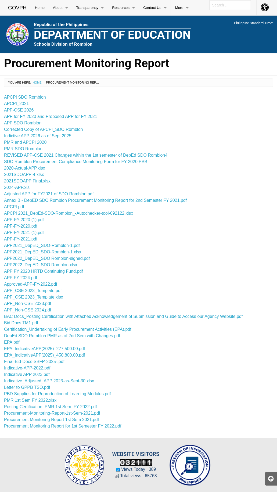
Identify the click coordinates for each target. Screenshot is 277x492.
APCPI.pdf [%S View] (14, 206)
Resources (120, 8)
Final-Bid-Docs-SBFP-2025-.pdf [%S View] (34, 361)
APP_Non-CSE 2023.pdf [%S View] (27, 303)
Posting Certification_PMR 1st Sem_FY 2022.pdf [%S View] (50, 406)
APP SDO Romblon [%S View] (22, 123)
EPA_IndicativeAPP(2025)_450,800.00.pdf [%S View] (44, 355)
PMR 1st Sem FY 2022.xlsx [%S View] (30, 400)
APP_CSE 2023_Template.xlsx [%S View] (33, 297)
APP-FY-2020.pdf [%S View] (20, 226)
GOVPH (17, 7)
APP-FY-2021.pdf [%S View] (20, 239)
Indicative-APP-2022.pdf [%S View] (27, 368)
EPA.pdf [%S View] (12, 342)
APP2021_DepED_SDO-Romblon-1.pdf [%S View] (42, 245)
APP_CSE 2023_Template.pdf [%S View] (33, 290)
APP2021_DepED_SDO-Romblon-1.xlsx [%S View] (42, 252)
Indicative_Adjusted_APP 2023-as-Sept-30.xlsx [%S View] (49, 381)
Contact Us (152, 8)
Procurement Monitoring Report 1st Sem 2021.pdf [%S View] (51, 419)
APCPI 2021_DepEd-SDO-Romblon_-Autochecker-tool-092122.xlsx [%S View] (68, 213)
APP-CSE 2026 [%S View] (19, 110)
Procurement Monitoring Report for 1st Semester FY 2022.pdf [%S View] (62, 426)
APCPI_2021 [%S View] (16, 103)
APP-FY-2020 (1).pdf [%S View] (24, 219)
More (179, 8)
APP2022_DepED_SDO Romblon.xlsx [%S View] (40, 265)
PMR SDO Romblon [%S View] (23, 148)
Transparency (87, 8)
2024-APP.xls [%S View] (17, 187)
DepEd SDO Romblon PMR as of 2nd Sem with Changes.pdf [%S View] (62, 335)
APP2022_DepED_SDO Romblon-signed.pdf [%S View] (47, 258)
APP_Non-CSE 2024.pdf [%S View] (27, 310)
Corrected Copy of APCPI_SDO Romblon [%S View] (43, 129)
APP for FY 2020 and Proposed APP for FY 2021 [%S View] (50, 116)
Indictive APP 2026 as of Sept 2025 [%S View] (37, 136)
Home (40, 8)
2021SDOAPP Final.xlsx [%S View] (27, 181)
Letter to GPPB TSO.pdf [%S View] (27, 387)
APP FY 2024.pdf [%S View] (20, 277)
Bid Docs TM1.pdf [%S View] (21, 323)
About (58, 8)
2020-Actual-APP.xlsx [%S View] (24, 168)
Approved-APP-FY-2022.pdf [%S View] (30, 284)
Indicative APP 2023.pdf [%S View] (27, 374)
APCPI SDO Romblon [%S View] (25, 97)
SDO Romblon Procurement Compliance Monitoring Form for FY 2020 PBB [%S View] (75, 161)
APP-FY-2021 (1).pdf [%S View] (24, 232)
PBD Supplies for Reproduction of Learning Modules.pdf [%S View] (57, 394)
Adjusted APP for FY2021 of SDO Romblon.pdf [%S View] (48, 194)
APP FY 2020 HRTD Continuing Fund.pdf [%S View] (43, 271)
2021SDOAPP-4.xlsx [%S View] (24, 174)
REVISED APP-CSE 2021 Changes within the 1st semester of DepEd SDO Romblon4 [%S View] (85, 155)
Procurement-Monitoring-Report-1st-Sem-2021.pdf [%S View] (52, 413)
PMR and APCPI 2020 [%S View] (25, 142)
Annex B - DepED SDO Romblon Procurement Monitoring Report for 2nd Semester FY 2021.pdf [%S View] (95, 200)
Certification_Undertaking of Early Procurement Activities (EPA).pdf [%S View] (67, 329)
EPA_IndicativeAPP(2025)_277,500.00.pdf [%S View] (44, 348)
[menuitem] (17, 8)
